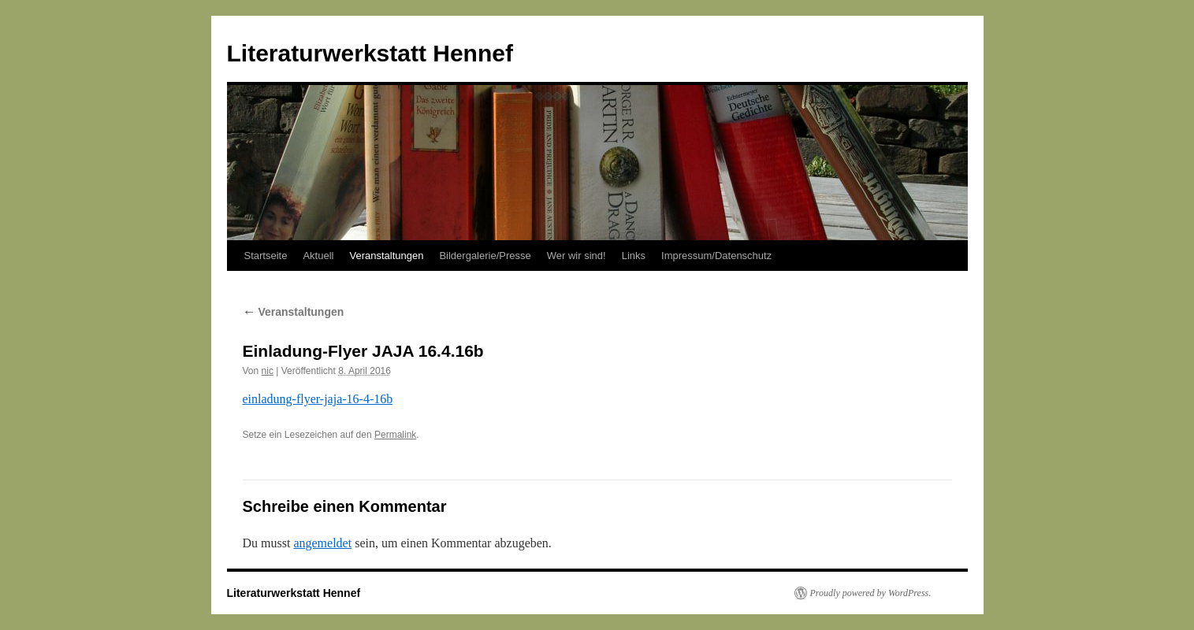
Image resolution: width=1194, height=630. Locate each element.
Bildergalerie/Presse (484, 255)
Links (633, 255)
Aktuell (318, 255)
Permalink (395, 434)
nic (267, 370)
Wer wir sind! (576, 255)
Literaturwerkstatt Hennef (370, 53)
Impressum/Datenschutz (716, 255)
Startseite (266, 255)
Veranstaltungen (386, 255)
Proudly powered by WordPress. (871, 592)
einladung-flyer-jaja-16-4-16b (318, 399)
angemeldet (322, 543)
